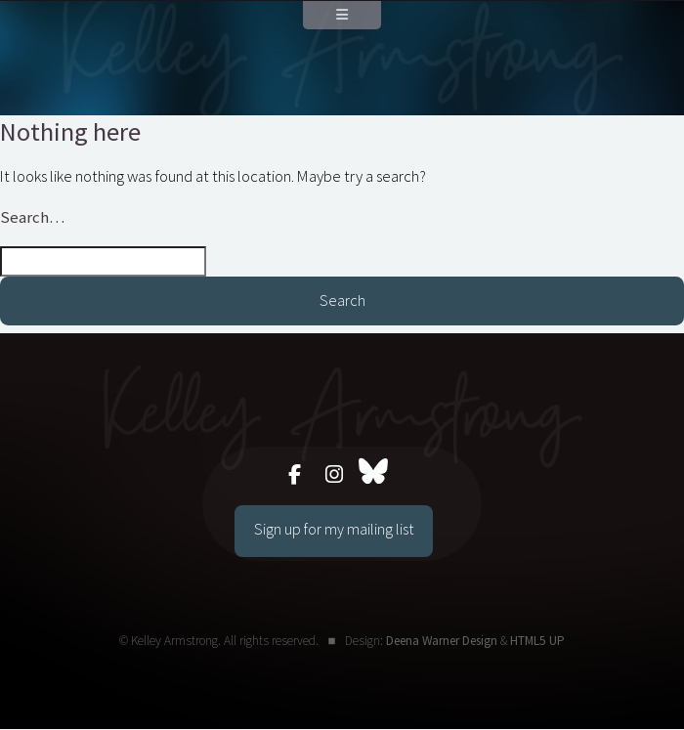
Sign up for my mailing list (333, 528)
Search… (32, 217)
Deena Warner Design (441, 640)
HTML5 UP (537, 640)
